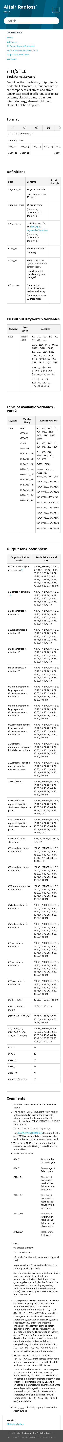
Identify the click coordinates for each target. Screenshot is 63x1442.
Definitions (11, 42)
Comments (11, 59)
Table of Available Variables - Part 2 (22, 50)
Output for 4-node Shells (18, 54)
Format (10, 37)
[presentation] (40, 1129)
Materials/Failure (15, 1424)
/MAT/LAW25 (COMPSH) (29, 1132)
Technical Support (48, 1437)
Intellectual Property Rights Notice (23, 1437)
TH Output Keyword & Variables (21, 46)
